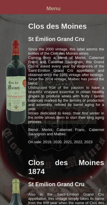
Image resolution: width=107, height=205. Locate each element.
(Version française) (53, 103)
